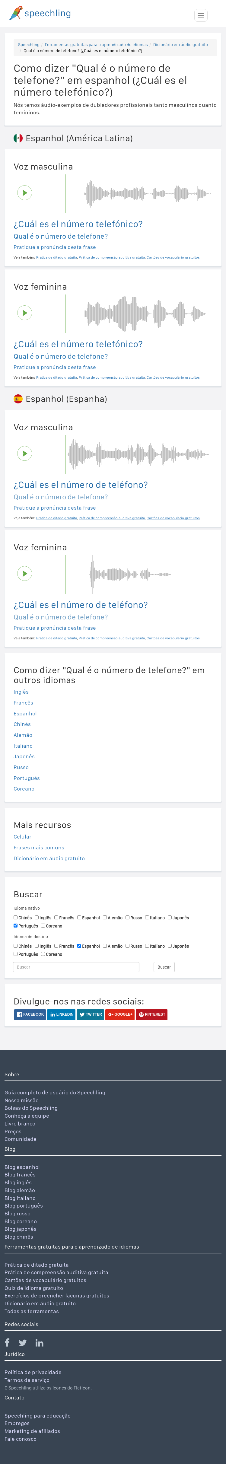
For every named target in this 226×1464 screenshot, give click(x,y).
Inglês (21, 692)
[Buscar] (76, 967)
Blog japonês (21, 1229)
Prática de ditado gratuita (37, 1265)
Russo (21, 767)
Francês (23, 702)
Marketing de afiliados (32, 1431)
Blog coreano (21, 1221)
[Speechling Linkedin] (43, 1344)
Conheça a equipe (27, 1115)
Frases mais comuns (39, 847)
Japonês (24, 756)
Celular (22, 836)
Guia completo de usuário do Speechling (55, 1092)
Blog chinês (19, 1236)
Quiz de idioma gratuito (34, 1288)
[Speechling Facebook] (11, 1344)
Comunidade (21, 1139)
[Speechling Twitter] (26, 1344)
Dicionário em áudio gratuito (180, 44)
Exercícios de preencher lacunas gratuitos (57, 1295)
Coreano (24, 788)
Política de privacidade (33, 1372)
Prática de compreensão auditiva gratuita (56, 1272)
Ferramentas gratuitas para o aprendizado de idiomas (96, 44)
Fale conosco (21, 1439)
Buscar (164, 967)
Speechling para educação (38, 1415)
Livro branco (20, 1123)
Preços (13, 1131)
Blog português (24, 1205)
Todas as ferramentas (32, 1311)
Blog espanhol (22, 1167)
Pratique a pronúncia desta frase (55, 247)
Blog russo (17, 1213)
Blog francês (20, 1174)
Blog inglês (18, 1182)
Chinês (22, 724)
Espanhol (25, 713)
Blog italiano (20, 1198)
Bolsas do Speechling (31, 1108)
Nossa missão (22, 1100)
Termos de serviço (27, 1380)
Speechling (29, 44)
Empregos (17, 1423)
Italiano (23, 746)
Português (27, 778)
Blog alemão (20, 1190)
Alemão (23, 735)
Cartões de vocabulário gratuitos (45, 1280)
